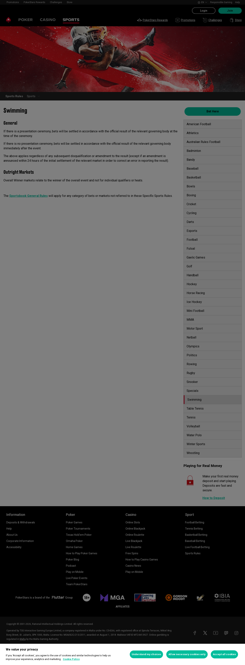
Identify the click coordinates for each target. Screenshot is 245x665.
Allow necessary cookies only (187, 654)
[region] (122, 654)
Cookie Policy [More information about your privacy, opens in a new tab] (71, 659)
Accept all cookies (224, 654)
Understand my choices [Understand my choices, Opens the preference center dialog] (146, 654)
